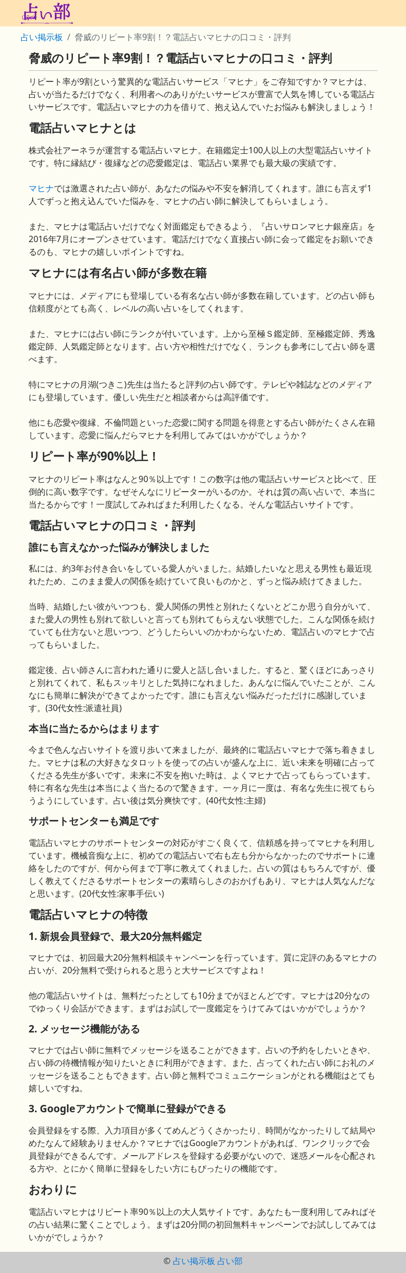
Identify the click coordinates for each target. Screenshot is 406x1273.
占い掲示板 (42, 37)
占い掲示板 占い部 (208, 1261)
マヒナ (41, 188)
